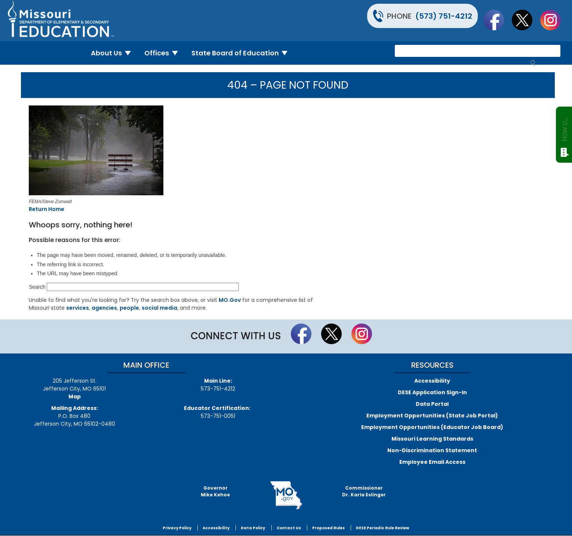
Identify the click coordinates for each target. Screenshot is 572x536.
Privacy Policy (177, 528)
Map (74, 396)
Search (37, 287)
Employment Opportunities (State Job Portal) (432, 415)
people (129, 308)
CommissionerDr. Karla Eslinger (364, 491)
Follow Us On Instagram (554, 19)
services (77, 308)
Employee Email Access (432, 462)
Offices (164, 53)
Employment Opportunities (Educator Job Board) (432, 427)
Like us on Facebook (497, 19)
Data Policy (253, 528)
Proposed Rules (328, 528)
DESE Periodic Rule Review (382, 528)
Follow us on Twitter (525, 19)
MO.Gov (230, 300)
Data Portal (432, 404)
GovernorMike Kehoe (215, 491)
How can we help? (564, 128)
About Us (114, 53)
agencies (104, 308)
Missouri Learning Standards (432, 438)
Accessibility (432, 381)
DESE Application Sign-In (432, 392)
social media (159, 308)
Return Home (46, 209)
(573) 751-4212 (443, 16)
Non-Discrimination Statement (432, 450)
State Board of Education (242, 53)
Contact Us (289, 528)
